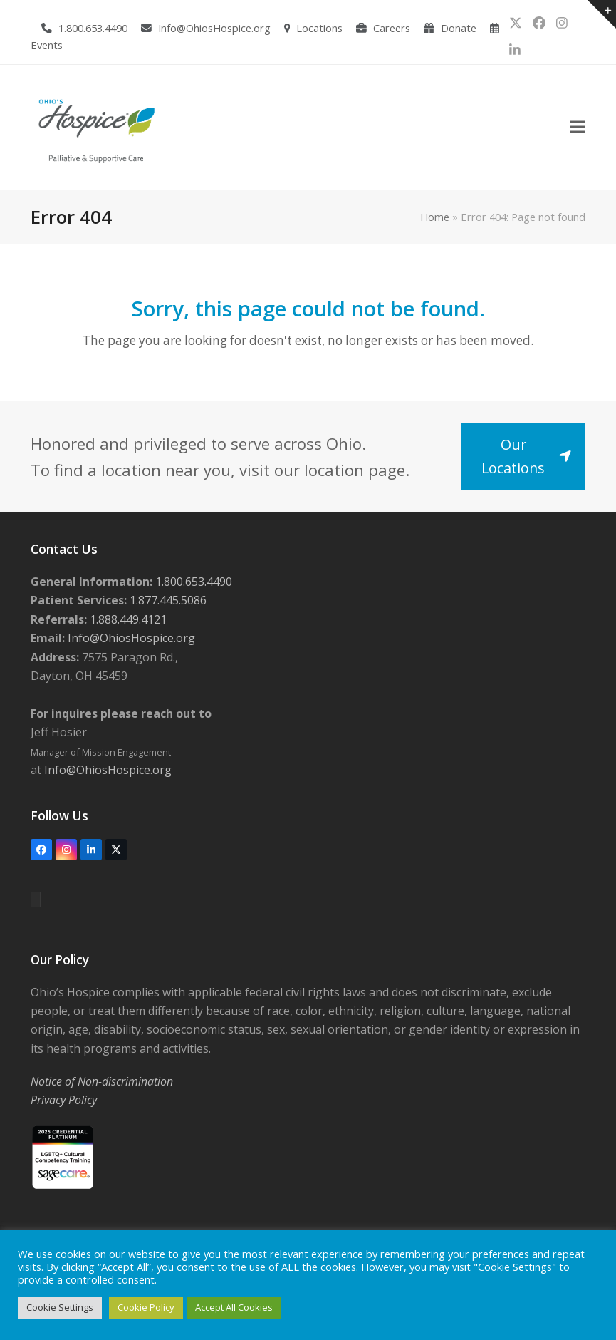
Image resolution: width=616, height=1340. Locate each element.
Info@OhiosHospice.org (214, 28)
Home (434, 217)
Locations (319, 28)
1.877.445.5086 (167, 600)
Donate (458, 28)
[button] (577, 127)
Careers (391, 28)
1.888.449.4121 (127, 619)
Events (47, 45)
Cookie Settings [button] (59, 1307)
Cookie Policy (146, 1307)
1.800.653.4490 (92, 28)
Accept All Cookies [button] (234, 1307)
